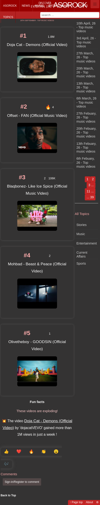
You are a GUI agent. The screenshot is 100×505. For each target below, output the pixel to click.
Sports (82, 5)
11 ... (90, 191)
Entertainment (60, 5)
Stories (81, 225)
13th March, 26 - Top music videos (85, 87)
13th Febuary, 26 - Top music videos (86, 147)
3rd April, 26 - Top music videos (86, 42)
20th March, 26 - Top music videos (85, 72)
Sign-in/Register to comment (22, 482)
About (89, 502)
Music (39, 5)
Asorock (10, 5)
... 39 (90, 197)
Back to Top (8, 495)
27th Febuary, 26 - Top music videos (86, 117)
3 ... (91, 185)
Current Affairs (81, 254)
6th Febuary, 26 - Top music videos (85, 162)
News (26, 5)
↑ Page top (76, 502)
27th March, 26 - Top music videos (85, 57)
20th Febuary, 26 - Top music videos (86, 132)
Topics (8, 17)
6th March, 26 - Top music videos (86, 102)
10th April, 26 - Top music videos (85, 27)
